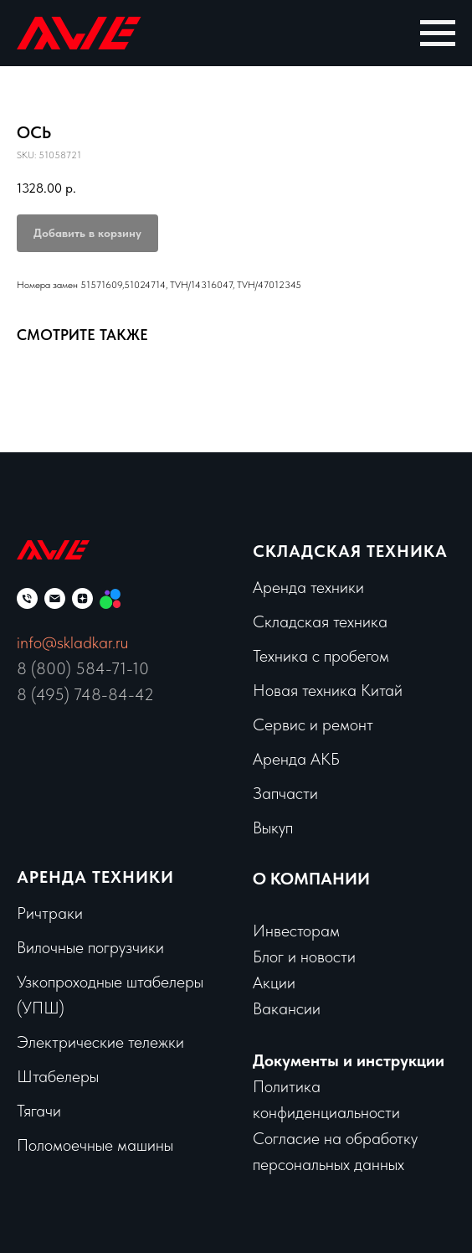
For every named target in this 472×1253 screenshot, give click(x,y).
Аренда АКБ (296, 759)
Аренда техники (308, 587)
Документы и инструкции (348, 1060)
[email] (54, 598)
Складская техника (350, 551)
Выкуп (273, 827)
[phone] (27, 598)
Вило (33, 947)
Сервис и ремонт (313, 724)
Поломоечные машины (95, 1145)
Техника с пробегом (321, 656)
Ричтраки (50, 913)
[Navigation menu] (437, 33)
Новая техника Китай (328, 690)
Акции (274, 982)
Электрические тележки (100, 1042)
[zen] (82, 598)
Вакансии (287, 1008)
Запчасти (285, 793)
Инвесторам (296, 930)
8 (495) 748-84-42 (85, 694)
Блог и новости (304, 956)
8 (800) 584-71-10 (83, 668)
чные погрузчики (107, 947)
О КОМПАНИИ (311, 879)
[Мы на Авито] (110, 598)
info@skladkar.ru (72, 642)
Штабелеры (58, 1076)
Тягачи (39, 1111)
